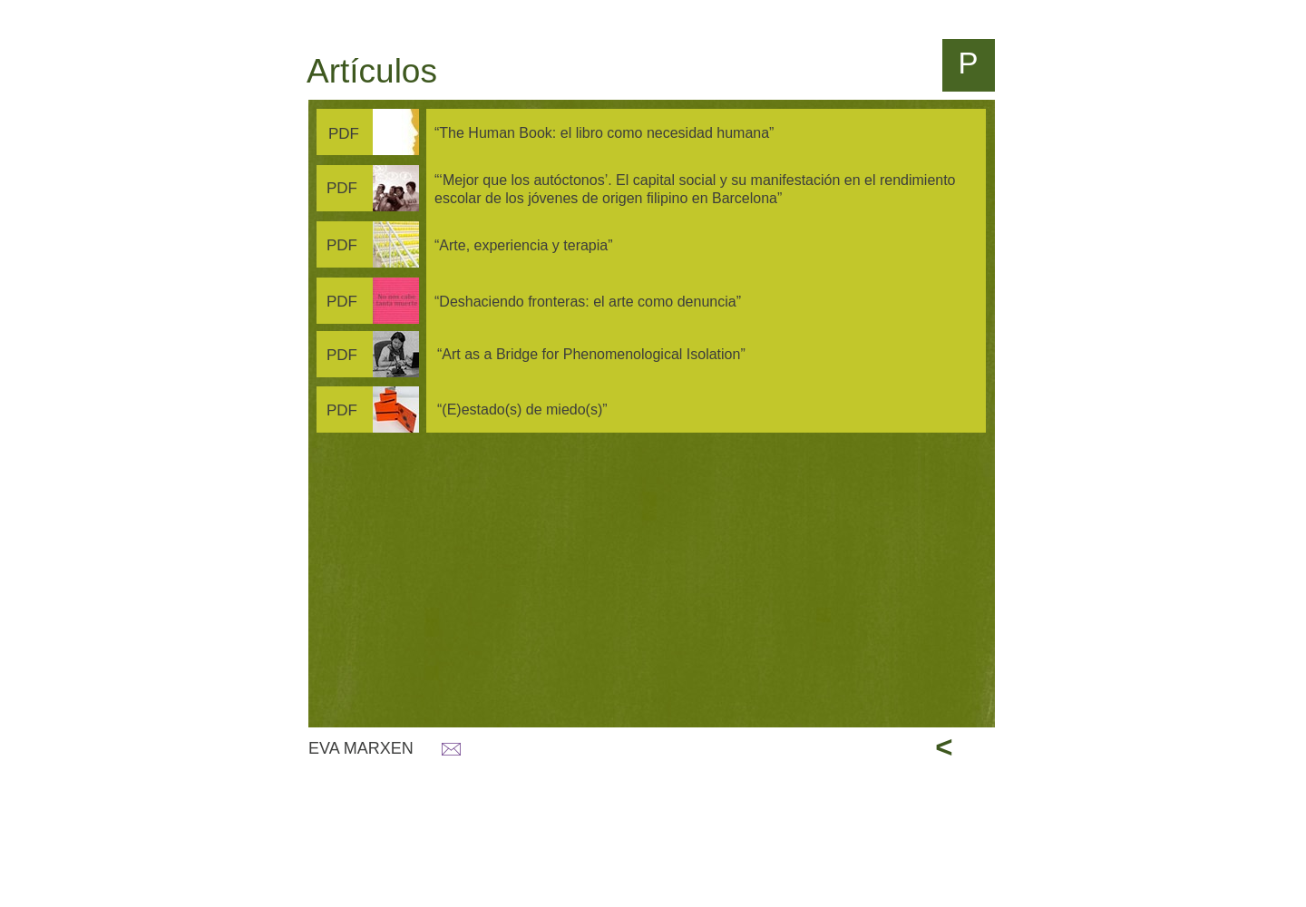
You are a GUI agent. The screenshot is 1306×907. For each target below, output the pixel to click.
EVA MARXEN (361, 748)
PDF (343, 133)
